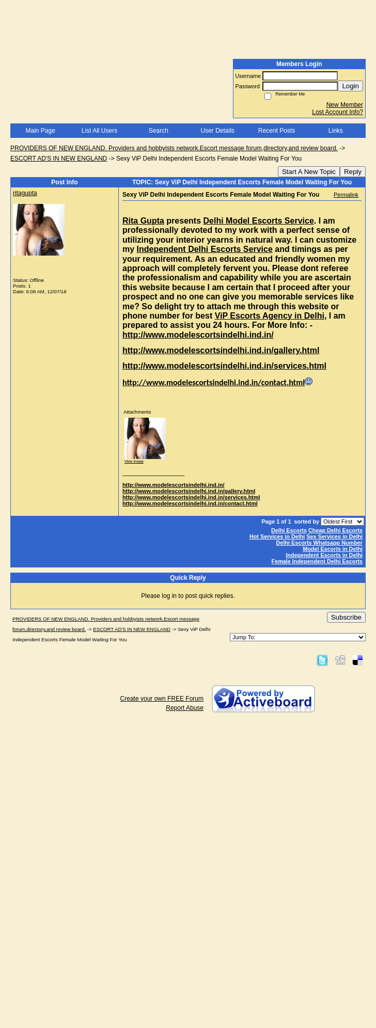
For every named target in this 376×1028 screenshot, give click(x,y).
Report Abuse (184, 707)
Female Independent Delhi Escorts (317, 561)
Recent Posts (276, 130)
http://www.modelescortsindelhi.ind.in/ (173, 485)
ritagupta (25, 193)
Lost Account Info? (337, 112)
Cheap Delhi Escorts (335, 530)
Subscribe (346, 617)
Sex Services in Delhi (334, 536)
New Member (344, 104)
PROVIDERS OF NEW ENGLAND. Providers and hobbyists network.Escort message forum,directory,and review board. (174, 148)
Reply (353, 172)
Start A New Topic (309, 172)
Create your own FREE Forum (161, 698)
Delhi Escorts (289, 530)
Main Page (40, 130)
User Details (217, 130)
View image (134, 461)
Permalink (346, 195)
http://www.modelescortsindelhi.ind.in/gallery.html (188, 491)
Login (350, 86)
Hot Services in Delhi (277, 536)
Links (335, 130)
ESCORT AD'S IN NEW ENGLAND (58, 158)
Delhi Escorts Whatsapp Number (319, 543)
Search (158, 130)
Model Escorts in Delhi (333, 549)
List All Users (99, 130)
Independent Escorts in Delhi (324, 555)
